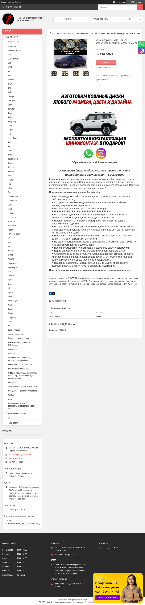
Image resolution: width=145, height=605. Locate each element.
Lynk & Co (12, 217)
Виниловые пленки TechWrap (20, 364)
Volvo (10, 305)
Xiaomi (10, 313)
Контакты (67, 19)
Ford (9, 134)
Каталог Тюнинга (12, 42)
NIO (9, 246)
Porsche (11, 259)
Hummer (11, 167)
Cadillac (11, 92)
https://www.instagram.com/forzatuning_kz (23, 523)
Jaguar (10, 180)
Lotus (10, 209)
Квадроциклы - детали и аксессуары (23, 386)
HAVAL (10, 155)
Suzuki (10, 280)
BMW (10, 84)
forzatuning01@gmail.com (20, 454)
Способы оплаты (12, 423)
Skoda (10, 271)
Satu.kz (85, 599)
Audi (9, 55)
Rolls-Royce (12, 267)
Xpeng (10, 309)
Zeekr (10, 321)
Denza (10, 113)
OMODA (10, 251)
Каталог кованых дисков (15, 413)
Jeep (9, 184)
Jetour (10, 188)
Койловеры (12, 349)
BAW (9, 75)
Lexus (10, 205)
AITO (9, 63)
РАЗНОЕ (11, 395)
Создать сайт (6, 2)
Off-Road (11, 326)
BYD (9, 88)
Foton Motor (12, 138)
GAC (9, 142)
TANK (10, 288)
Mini (9, 242)
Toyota (10, 292)
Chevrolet (11, 100)
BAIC (9, 71)
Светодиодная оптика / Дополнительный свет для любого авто (21, 406)
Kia (9, 192)
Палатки (11, 353)
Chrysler (11, 109)
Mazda (10, 230)
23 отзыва (120, 2)
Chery (10, 105)
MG (9, 238)
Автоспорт (12, 46)
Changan (11, 96)
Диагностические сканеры (18, 369)
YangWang (12, 317)
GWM (10, 151)
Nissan (10, 255)
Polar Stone (12, 263)
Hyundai (11, 171)
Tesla (10, 296)
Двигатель (12, 382)
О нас (7, 418)
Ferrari (10, 130)
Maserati (11, 221)
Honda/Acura (13, 159)
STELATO (11, 276)
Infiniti (10, 176)
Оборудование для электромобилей (22, 391)
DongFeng (12, 121)
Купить (106, 62)
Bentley (11, 80)
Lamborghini (13, 196)
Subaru (10, 284)
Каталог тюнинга (100, 19)
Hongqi (11, 163)
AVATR (10, 67)
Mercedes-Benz (14, 234)
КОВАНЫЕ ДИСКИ (66, 33)
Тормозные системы (16, 334)
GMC (9, 146)
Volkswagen (13, 301)
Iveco (10, 399)
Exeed (10, 125)
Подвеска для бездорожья (18, 338)
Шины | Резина (14, 330)
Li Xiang (11, 213)
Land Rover (12, 201)
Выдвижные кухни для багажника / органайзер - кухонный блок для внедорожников (22, 376)
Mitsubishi (12, 226)
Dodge (10, 117)
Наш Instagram (11, 37)
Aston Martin (13, 59)
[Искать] (140, 7)
